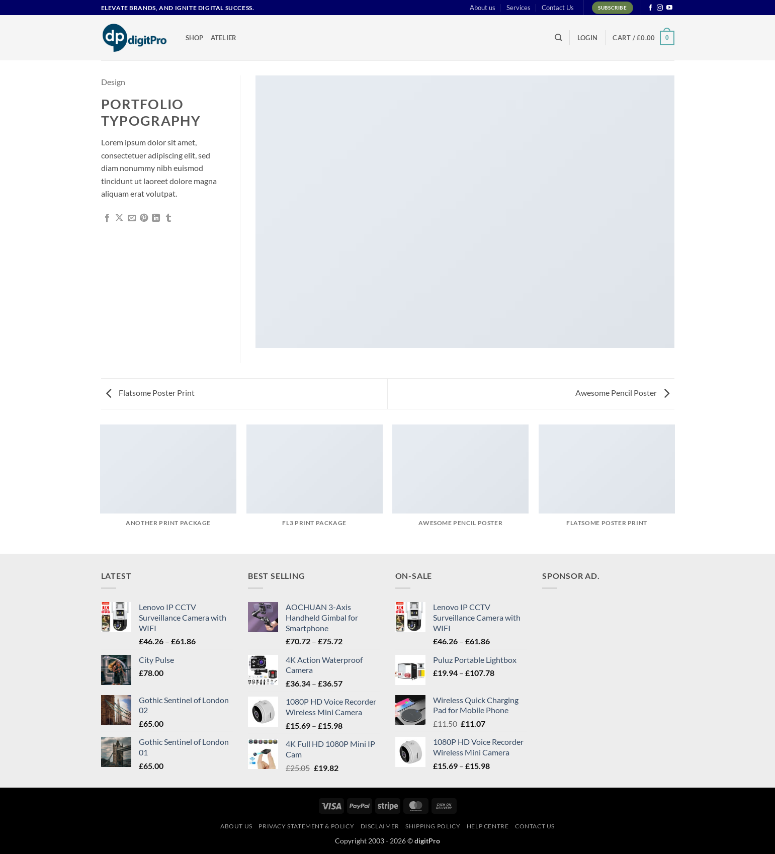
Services (518, 8)
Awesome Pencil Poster (622, 392)
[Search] (558, 37)
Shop (195, 38)
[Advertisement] (617, 660)
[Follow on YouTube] (669, 8)
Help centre (488, 826)
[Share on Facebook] (107, 218)
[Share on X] (119, 218)
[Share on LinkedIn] (156, 218)
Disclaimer (380, 826)
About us (482, 8)
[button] (587, 38)
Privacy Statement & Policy (306, 826)
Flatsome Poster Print (150, 392)
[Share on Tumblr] (168, 218)
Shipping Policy (432, 826)
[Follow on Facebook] (650, 8)
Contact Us (558, 8)
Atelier (224, 38)
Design (113, 82)
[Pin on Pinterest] (144, 218)
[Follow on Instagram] (660, 8)
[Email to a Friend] (132, 218)
